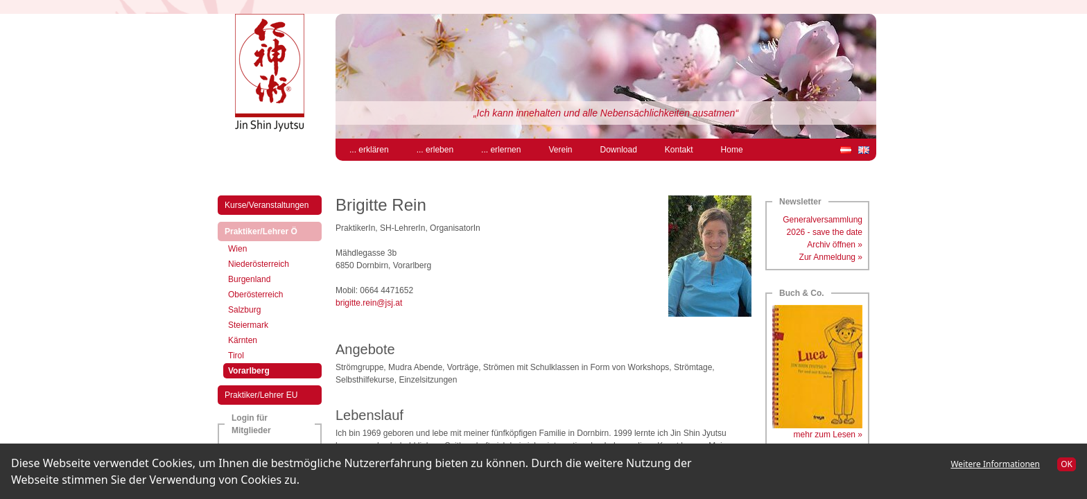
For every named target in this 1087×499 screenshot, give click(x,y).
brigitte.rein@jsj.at (369, 303)
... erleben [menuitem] (435, 150)
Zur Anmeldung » (830, 257)
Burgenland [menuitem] (249, 279)
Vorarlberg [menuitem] (260, 370)
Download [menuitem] (618, 150)
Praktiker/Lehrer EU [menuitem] (261, 395)
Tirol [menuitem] (236, 355)
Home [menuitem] (732, 150)
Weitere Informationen (995, 464)
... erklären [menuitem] (369, 150)
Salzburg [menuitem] (244, 310)
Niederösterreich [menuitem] (258, 264)
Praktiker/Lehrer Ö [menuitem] (273, 230)
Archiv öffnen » (834, 245)
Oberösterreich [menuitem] (255, 294)
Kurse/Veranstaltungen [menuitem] (266, 205)
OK (1066, 464)
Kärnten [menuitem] (242, 340)
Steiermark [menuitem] (248, 325)
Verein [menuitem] (560, 150)
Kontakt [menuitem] (679, 150)
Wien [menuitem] (237, 249)
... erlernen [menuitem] (501, 150)
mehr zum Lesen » (828, 434)
